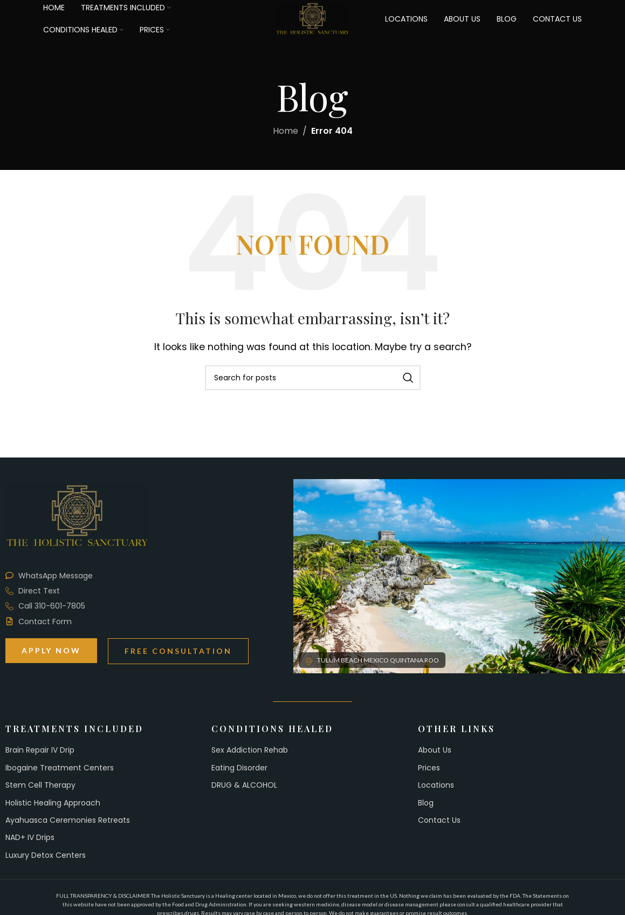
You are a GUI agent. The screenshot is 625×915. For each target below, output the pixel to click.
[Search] (313, 377)
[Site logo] (312, 20)
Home (285, 131)
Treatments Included (74, 728)
